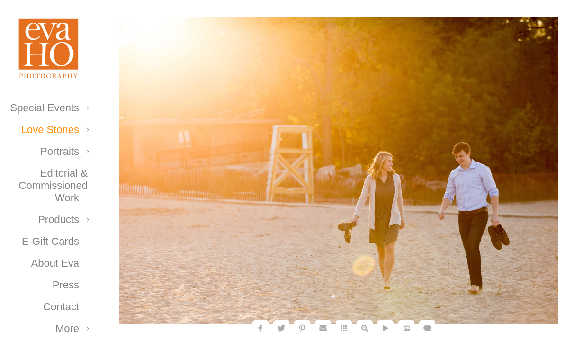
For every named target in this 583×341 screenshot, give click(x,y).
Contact (61, 307)
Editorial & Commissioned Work (53, 185)
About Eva (55, 263)
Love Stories (50, 129)
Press (66, 285)
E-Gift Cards (50, 241)
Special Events (44, 108)
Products (58, 219)
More (67, 328)
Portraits (59, 151)
